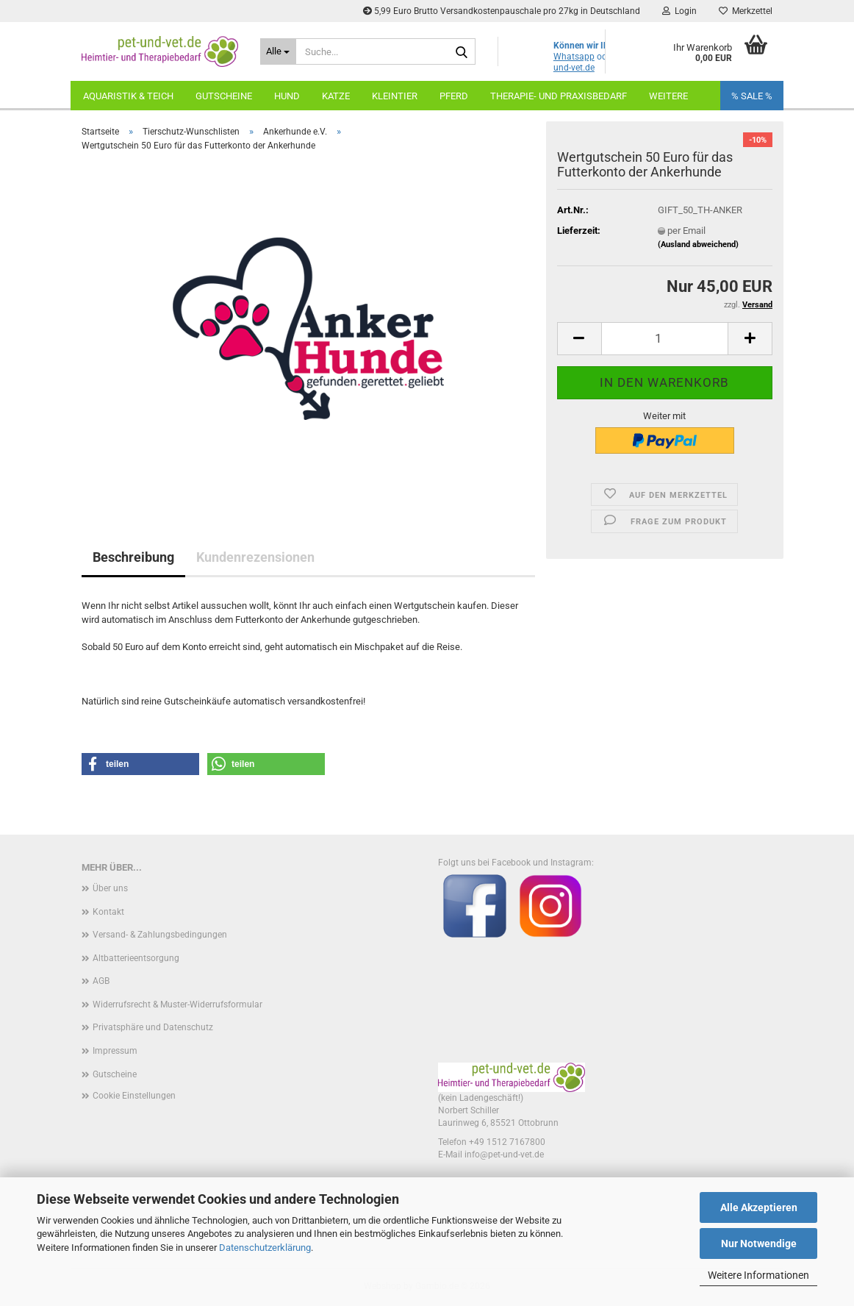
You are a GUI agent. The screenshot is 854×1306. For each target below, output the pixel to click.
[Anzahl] (664, 338)
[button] (579, 338)
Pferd (453, 95)
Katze (336, 95)
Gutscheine (223, 95)
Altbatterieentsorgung (136, 958)
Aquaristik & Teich (128, 95)
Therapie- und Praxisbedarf (558, 95)
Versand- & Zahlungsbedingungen (160, 934)
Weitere (668, 95)
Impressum (115, 1051)
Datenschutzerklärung (265, 1247)
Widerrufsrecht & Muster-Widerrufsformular (177, 1004)
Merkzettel (745, 11)
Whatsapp (574, 56)
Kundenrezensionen (255, 557)
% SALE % (751, 95)
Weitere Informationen (758, 1275)
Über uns (110, 888)
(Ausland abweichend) (698, 244)
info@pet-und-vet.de (504, 1154)
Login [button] (679, 11)
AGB (101, 981)
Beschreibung (133, 557)
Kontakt (108, 912)
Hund (287, 95)
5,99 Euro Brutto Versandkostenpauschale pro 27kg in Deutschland (501, 11)
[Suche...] (278, 51)
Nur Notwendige (759, 1243)
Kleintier (394, 95)
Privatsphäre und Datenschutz (153, 1027)
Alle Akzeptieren (758, 1207)
